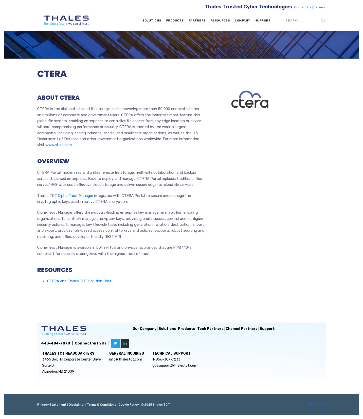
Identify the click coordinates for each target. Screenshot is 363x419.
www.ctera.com (58, 145)
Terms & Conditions (101, 404)
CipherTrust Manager (75, 195)
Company (242, 20)
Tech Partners (210, 329)
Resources (220, 20)
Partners (197, 20)
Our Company (144, 329)
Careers (319, 7)
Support (263, 20)
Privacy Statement (51, 404)
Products (175, 20)
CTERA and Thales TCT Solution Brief (79, 281)
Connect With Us (91, 343)
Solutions (151, 20)
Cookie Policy (128, 404)
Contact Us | (303, 7)
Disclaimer (77, 404)
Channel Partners (241, 329)
